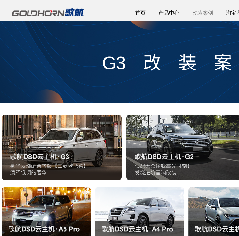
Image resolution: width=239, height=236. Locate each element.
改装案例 (202, 13)
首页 (140, 13)
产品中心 (168, 13)
